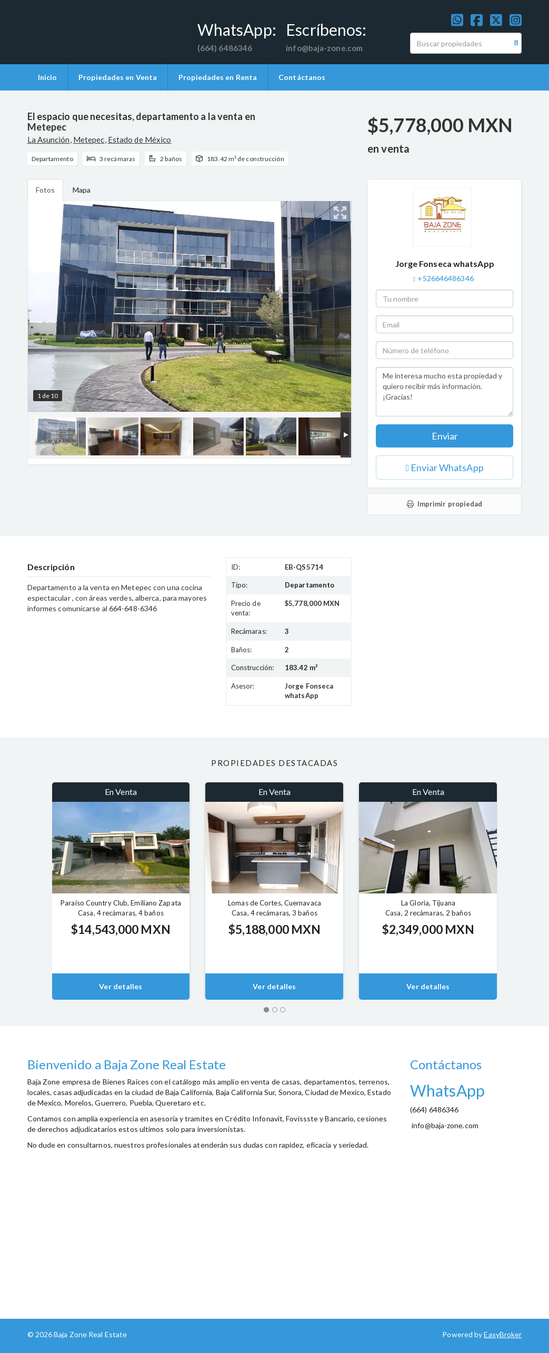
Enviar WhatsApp (445, 467)
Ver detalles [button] (120, 986)
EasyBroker (503, 1334)
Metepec (89, 139)
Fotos (45, 189)
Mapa (82, 189)
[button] (31, 891)
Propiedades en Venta (117, 77)
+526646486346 (445, 278)
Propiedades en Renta (217, 77)
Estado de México (140, 139)
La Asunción (48, 139)
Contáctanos (301, 77)
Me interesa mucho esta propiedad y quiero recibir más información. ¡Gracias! (444, 391)
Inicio (47, 77)
